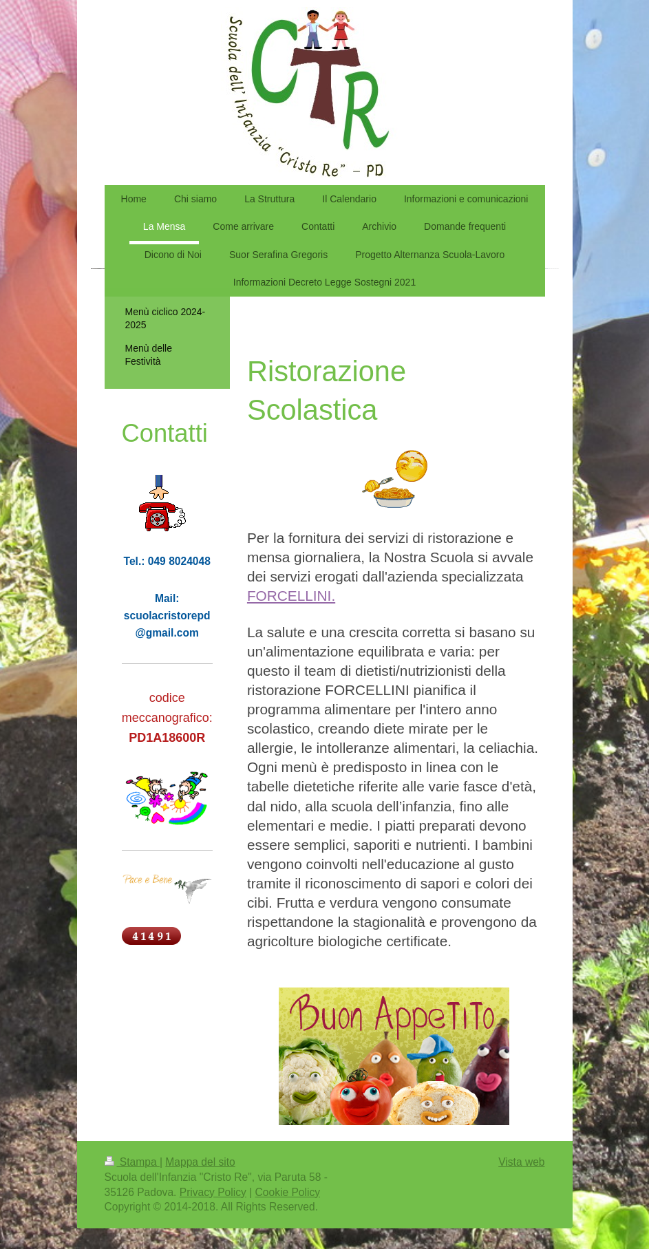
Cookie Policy (287, 1192)
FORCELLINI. (291, 596)
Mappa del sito (200, 1162)
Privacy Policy (213, 1192)
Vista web (521, 1162)
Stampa (132, 1162)
